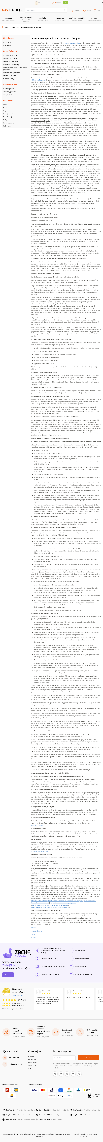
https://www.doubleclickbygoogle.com (63, 908)
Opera (33, 943)
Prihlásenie (7, 48)
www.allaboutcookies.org (39, 857)
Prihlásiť (89, 1063)
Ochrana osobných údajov (12, 78)
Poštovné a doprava (9, 81)
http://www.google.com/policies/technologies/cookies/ (50, 911)
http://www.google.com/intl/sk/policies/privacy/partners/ (50, 913)
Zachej (6, 33)
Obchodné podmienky (10, 67)
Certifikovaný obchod (10, 61)
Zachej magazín (8, 119)
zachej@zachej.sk (37, 831)
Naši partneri (7, 131)
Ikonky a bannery (9, 128)
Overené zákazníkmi (10, 64)
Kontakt (5, 110)
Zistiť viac (8, 980)
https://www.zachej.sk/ (72, 49)
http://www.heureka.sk (39, 906)
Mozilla (33, 933)
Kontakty (31, 1062)
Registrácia (7, 51)
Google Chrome (36, 937)
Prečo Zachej (7, 122)
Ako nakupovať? (8, 94)
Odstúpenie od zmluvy (63, 1140)
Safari (33, 940)
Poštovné (76, 1140)
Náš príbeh (7, 125)
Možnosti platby (8, 84)
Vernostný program (9, 97)
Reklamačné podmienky (11, 70)
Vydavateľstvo (32, 1068)
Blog (4, 116)
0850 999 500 (14, 1063)
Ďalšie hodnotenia (18, 1001)
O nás (5, 113)
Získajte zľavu (7, 100)
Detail (65, 3)
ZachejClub (32, 1065)
